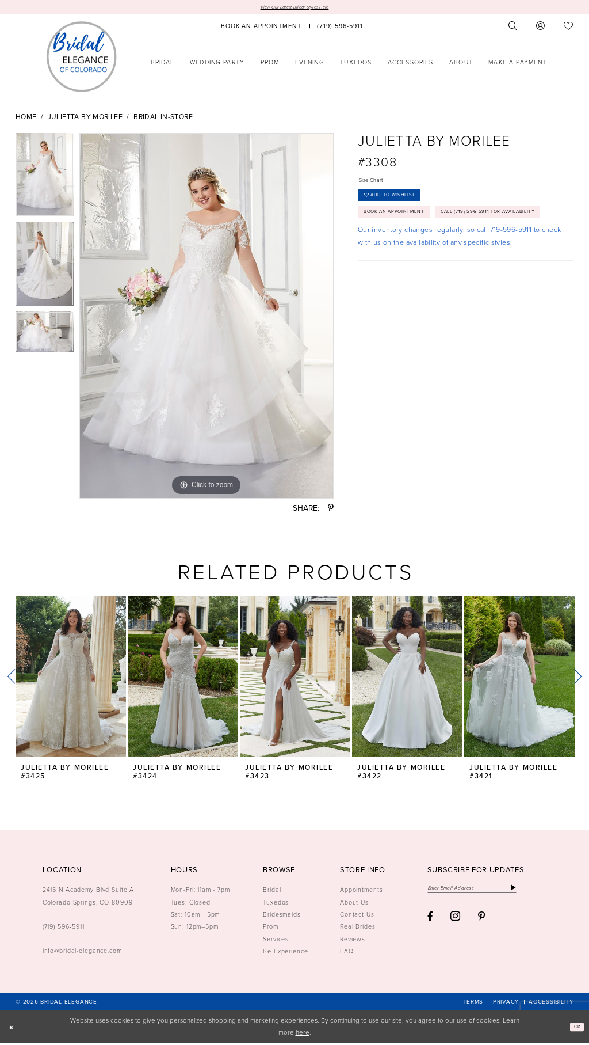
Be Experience (285, 952)
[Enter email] (487, 891)
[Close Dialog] (12, 1028)
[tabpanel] (45, 179)
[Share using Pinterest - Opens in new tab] (331, 510)
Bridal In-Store (163, 119)
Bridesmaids (282, 916)
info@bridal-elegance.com (82, 952)
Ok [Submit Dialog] (574, 1028)
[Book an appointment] (261, 28)
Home (26, 119)
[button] (540, 28)
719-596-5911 (511, 268)
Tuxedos (276, 904)
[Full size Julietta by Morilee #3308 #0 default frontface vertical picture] (206, 317)
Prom (270, 928)
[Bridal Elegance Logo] (82, 58)
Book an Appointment (405, 226)
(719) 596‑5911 (64, 928)
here (302, 1034)
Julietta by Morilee (85, 119)
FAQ (347, 952)
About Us (354, 904)
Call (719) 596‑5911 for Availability (428, 248)
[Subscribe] (544, 891)
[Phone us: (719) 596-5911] (340, 28)
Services (276, 940)
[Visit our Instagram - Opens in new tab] (455, 922)
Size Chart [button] (375, 183)
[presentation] (71, 679)
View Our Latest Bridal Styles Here (294, 7)
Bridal (272, 891)
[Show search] (513, 28)
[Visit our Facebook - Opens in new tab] (430, 922)
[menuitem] (261, 28)
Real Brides (358, 928)
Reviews (352, 940)
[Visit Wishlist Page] (568, 28)
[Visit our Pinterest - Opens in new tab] (481, 922)
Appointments (361, 891)
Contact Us (357, 916)
